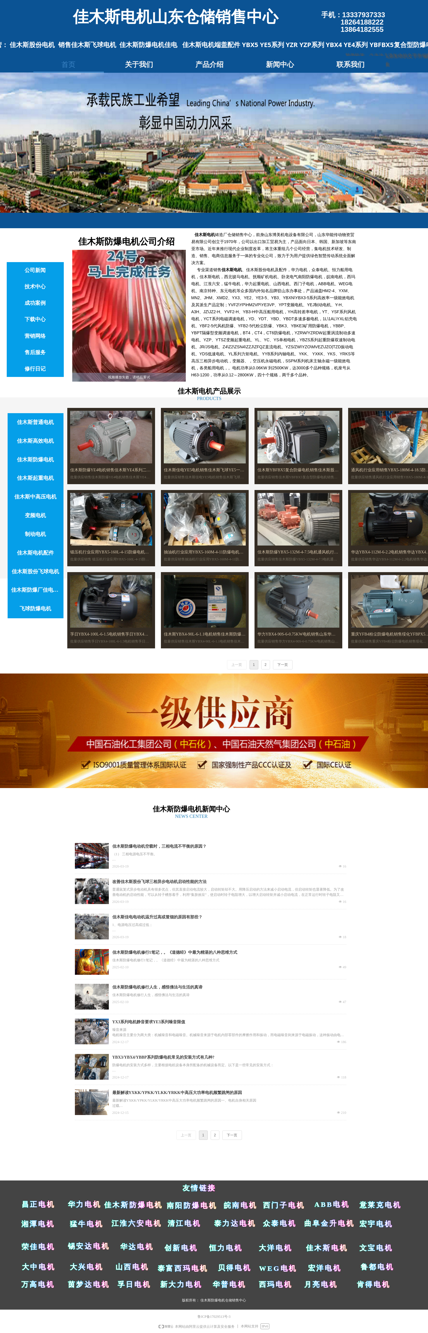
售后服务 (35, 352)
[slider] (129, 377)
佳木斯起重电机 (35, 478)
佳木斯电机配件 (35, 553)
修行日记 (35, 369)
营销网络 (35, 336)
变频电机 (35, 515)
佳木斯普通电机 (35, 422)
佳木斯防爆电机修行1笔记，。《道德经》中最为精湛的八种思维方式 (174, 952)
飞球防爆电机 (35, 609)
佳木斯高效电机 (35, 441)
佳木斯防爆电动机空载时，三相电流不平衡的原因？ (159, 846)
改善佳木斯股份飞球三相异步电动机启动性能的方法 (159, 882)
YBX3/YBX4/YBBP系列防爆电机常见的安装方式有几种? (163, 1057)
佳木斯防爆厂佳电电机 (37, 590)
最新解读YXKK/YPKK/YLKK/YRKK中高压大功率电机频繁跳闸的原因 (177, 1092)
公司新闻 (35, 270)
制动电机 (35, 534)
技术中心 (35, 287)
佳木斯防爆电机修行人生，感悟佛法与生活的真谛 (157, 987)
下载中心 (35, 319)
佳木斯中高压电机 (35, 497)
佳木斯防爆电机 (35, 460)
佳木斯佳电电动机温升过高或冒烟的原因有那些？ (157, 917)
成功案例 (35, 303)
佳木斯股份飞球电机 (35, 571)
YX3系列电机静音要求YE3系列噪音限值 (148, 1022)
